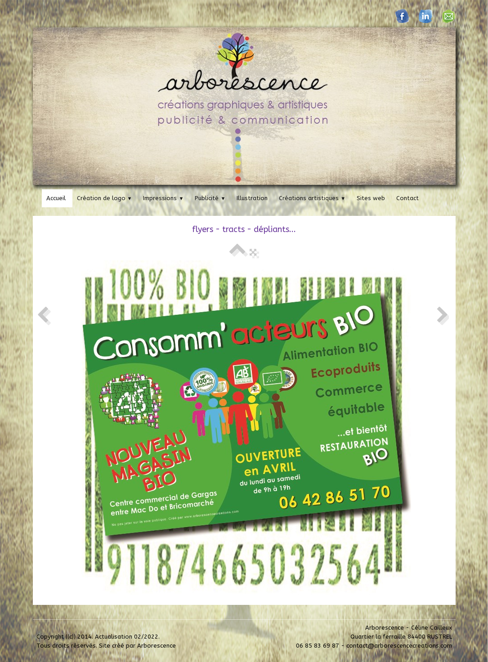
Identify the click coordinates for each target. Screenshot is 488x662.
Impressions (163, 198)
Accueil (56, 198)
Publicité (210, 198)
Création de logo (104, 198)
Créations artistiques (312, 198)
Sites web (371, 198)
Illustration (252, 198)
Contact (407, 198)
